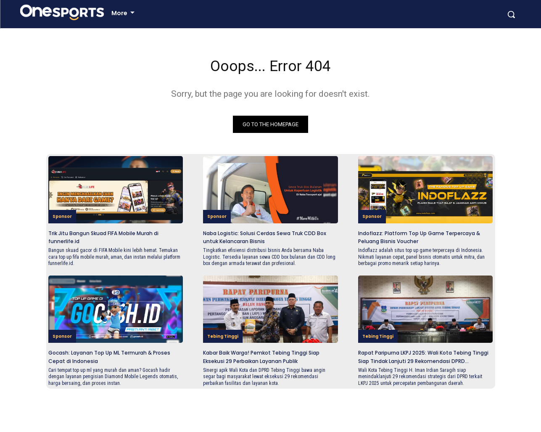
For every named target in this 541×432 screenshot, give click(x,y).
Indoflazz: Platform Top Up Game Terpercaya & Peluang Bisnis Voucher (425, 255)
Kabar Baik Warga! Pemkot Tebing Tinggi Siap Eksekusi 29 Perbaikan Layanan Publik (265, 387)
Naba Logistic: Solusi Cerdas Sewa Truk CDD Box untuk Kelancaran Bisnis (264, 259)
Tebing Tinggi (227, 362)
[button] (511, 30)
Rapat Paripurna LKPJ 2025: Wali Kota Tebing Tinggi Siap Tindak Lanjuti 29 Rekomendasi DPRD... (425, 387)
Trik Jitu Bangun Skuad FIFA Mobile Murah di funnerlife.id (110, 255)
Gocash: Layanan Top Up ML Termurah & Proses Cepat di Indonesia (98, 387)
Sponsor (65, 234)
